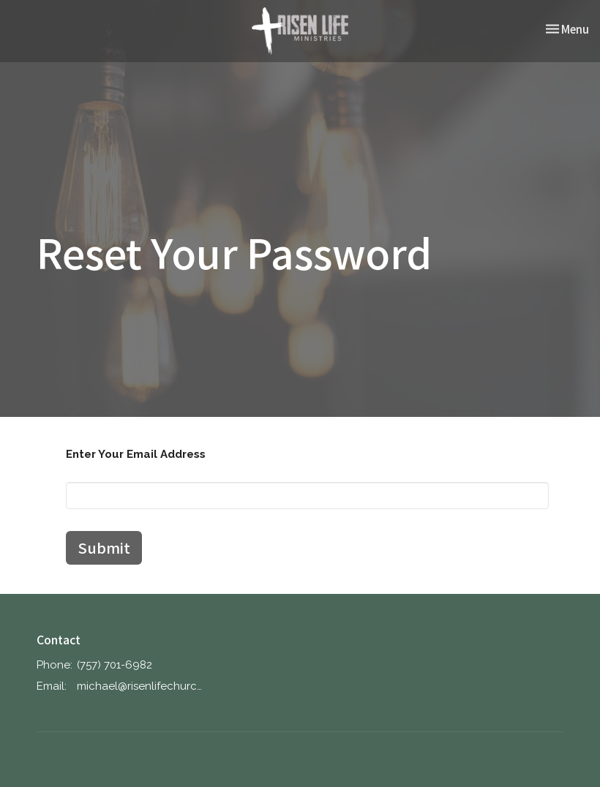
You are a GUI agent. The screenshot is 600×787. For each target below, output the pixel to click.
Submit (104, 547)
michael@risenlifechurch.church (140, 686)
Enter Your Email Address (136, 454)
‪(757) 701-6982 (114, 664)
